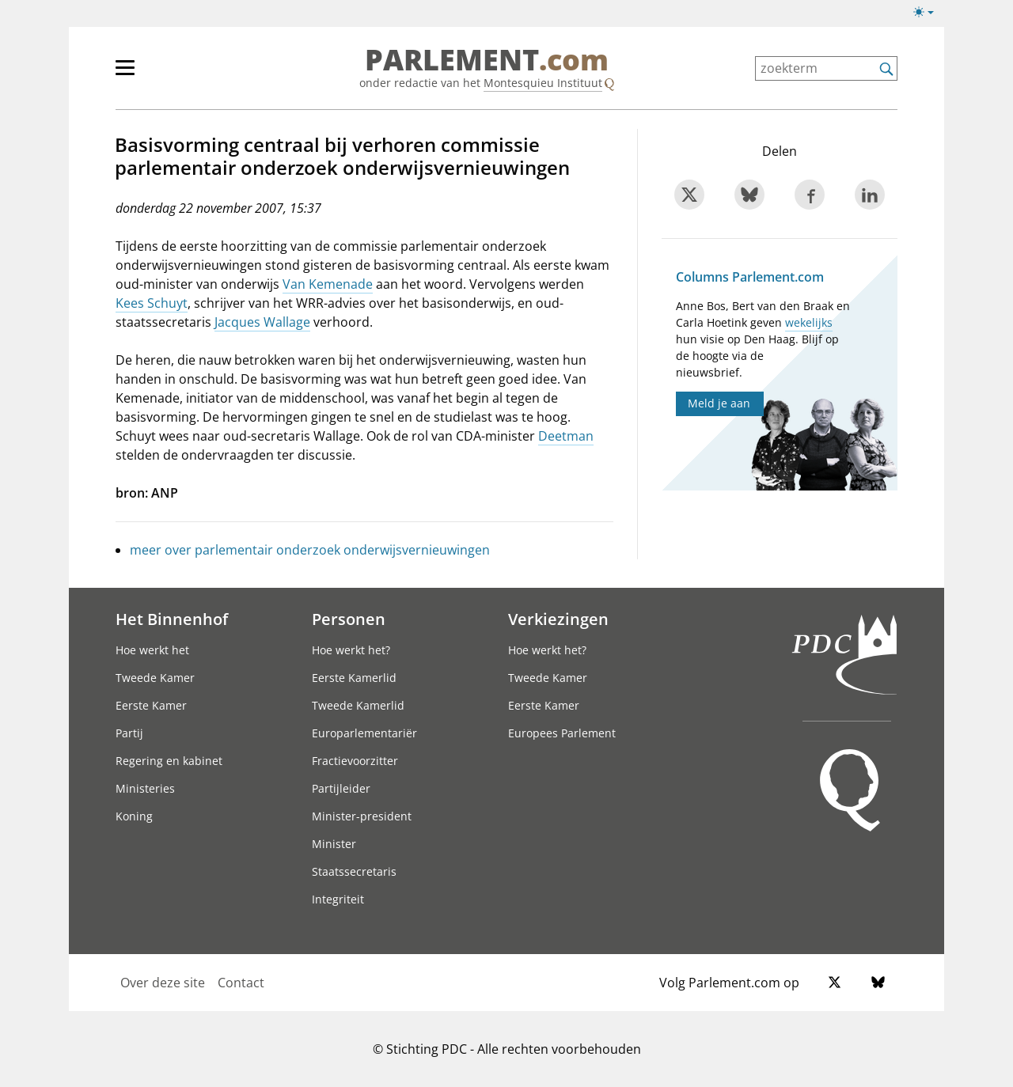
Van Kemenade (328, 284)
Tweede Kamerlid (358, 705)
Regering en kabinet (169, 760)
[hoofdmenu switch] (125, 74)
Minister (334, 843)
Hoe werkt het (152, 649)
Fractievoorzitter (355, 760)
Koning (134, 816)
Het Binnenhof (172, 619)
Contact (241, 982)
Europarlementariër (364, 732)
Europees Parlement (562, 732)
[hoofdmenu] (176, 74)
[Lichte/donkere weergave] (928, 15)
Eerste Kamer (151, 705)
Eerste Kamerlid (354, 677)
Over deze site (162, 982)
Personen (348, 619)
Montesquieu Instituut (543, 82)
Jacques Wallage (262, 322)
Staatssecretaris (354, 871)
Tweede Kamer (155, 677)
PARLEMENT (487, 60)
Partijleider (341, 788)
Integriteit (338, 899)
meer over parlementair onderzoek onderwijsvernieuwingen (310, 550)
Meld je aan (719, 403)
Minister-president (362, 816)
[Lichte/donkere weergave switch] (928, 12)
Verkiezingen (558, 619)
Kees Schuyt (152, 303)
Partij (129, 732)
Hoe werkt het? (351, 649)
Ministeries (145, 788)
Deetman (566, 436)
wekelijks (809, 322)
